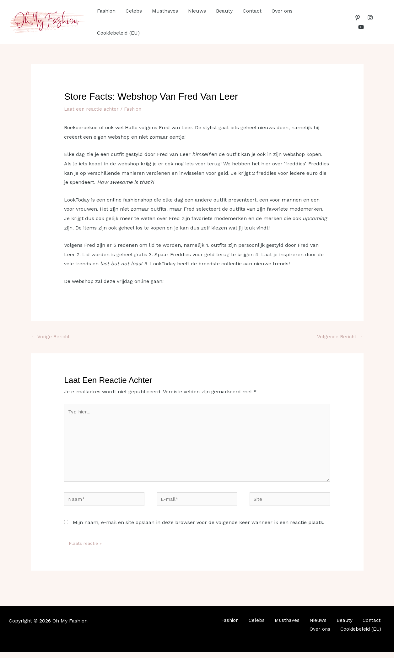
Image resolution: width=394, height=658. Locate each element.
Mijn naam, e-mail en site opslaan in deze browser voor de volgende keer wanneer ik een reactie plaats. (198, 528)
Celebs (134, 11)
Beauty (224, 11)
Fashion (106, 11)
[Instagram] (370, 17)
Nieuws (197, 11)
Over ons (282, 11)
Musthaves (165, 11)
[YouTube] (361, 27)
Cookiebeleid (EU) (118, 33)
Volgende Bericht (339, 337)
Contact (252, 11)
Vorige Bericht (51, 337)
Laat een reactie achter (92, 109)
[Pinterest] (357, 17)
